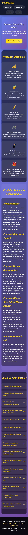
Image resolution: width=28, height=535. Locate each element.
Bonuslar (9, 12)
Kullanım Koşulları (19, 523)
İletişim (19, 12)
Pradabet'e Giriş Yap (14, 41)
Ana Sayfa (8, 7)
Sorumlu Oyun (14, 525)
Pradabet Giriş (19, 7)
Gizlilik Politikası (8, 523)
